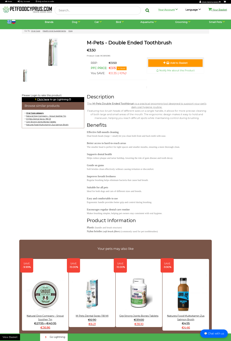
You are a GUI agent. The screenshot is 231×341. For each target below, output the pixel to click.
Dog (70, 31)
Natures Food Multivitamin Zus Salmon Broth (47, 124)
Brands (49, 22)
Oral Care (35, 31)
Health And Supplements (54, 31)
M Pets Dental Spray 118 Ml (38, 119)
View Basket (10, 337)
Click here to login (211, 2)
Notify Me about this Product (175, 70)
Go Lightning (54, 337)
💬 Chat (214, 333)
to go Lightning (52, 99)
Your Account (166, 9)
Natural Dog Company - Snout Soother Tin (46, 116)
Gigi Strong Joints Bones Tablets (41, 122)
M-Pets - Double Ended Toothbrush (129, 43)
